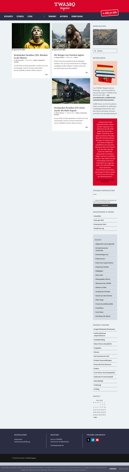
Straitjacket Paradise (103, 292)
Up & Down (99, 312)
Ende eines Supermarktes (104, 263)
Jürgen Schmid (59, 57)
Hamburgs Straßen (102, 267)
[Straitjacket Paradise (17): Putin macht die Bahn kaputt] (70, 90)
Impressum (18, 439)
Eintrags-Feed (99, 220)
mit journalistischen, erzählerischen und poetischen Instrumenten (104, 97)
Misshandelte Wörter (103, 279)
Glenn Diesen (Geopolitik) (103, 344)
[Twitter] (88, 440)
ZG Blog (96, 389)
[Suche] (95, 51)
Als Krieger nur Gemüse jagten (68, 55)
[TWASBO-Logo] (64, 2)
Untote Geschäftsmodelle (104, 304)
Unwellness (99, 308)
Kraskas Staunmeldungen (103, 360)
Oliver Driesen (20, 60)
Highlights (99, 271)
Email (94, 194)
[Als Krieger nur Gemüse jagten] (70, 37)
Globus (35, 60)
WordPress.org (99, 228)
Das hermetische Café (101, 356)
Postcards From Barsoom (102, 364)
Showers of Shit (101, 287)
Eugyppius (97, 348)
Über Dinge (99, 300)
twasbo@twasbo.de (57, 445)
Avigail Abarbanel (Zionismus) (104, 329)
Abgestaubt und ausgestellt (105, 244)
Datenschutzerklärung (22, 442)
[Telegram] (93, 440)
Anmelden (97, 216)
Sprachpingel (98, 381)
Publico (96, 369)
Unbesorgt (97, 385)
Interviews (99, 275)
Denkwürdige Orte (102, 254)
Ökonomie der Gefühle (103, 283)
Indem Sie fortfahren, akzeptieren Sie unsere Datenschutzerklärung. (104, 201)
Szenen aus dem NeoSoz (104, 296)
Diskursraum (100, 259)
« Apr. (95, 417)
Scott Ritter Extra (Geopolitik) (104, 373)
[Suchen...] (105, 51)
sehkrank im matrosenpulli (103, 377)
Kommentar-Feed (100, 224)
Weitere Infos (123, 469)
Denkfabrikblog (99, 340)
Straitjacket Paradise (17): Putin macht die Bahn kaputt (68, 108)
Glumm (96, 352)
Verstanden (113, 468)
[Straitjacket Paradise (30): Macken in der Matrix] (31, 37)
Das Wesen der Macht (103, 316)
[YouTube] (97, 440)
